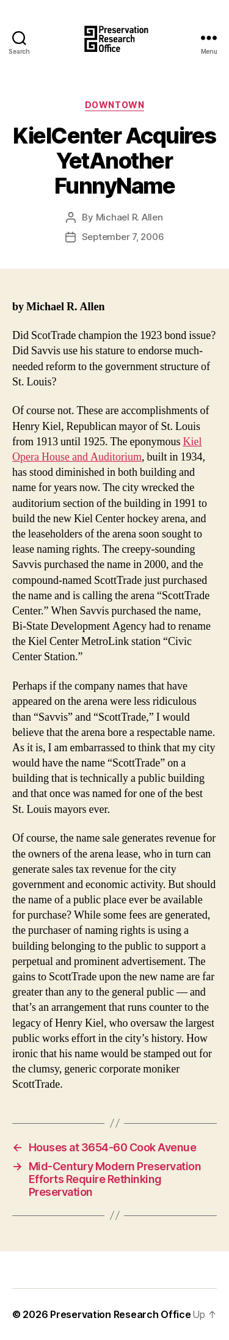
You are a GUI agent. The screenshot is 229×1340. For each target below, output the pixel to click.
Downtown (114, 105)
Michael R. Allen (129, 217)
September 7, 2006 (123, 236)
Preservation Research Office (120, 1314)
